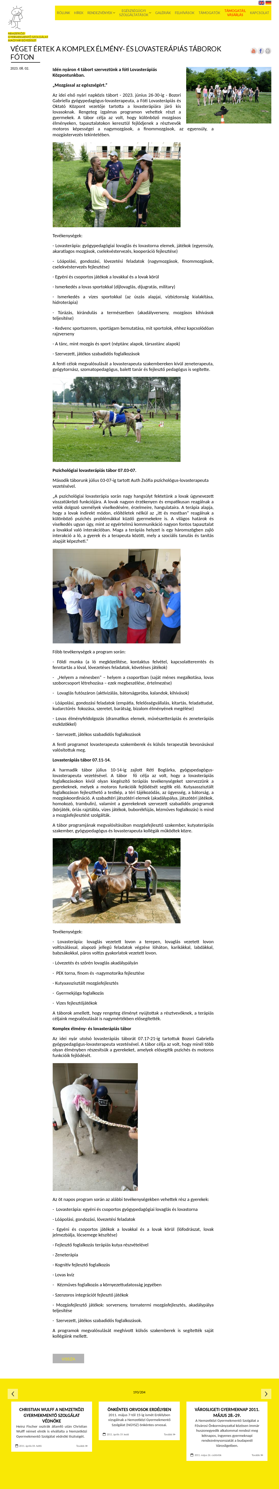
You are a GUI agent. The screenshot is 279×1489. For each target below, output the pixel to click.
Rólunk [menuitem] (63, 13)
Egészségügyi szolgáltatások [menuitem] (133, 13)
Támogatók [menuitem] (209, 13)
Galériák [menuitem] (163, 13)
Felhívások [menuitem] (184, 13)
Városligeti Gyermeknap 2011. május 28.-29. (227, 1412)
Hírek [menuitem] (78, 13)
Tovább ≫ (82, 1446)
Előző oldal (13, 1394)
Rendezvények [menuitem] (99, 13)
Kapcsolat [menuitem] (259, 13)
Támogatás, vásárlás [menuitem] (235, 13)
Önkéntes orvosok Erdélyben (139, 1409)
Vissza (68, 1358)
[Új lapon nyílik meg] (260, 53)
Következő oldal (266, 1394)
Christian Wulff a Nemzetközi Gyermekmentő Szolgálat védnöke (51, 1415)
